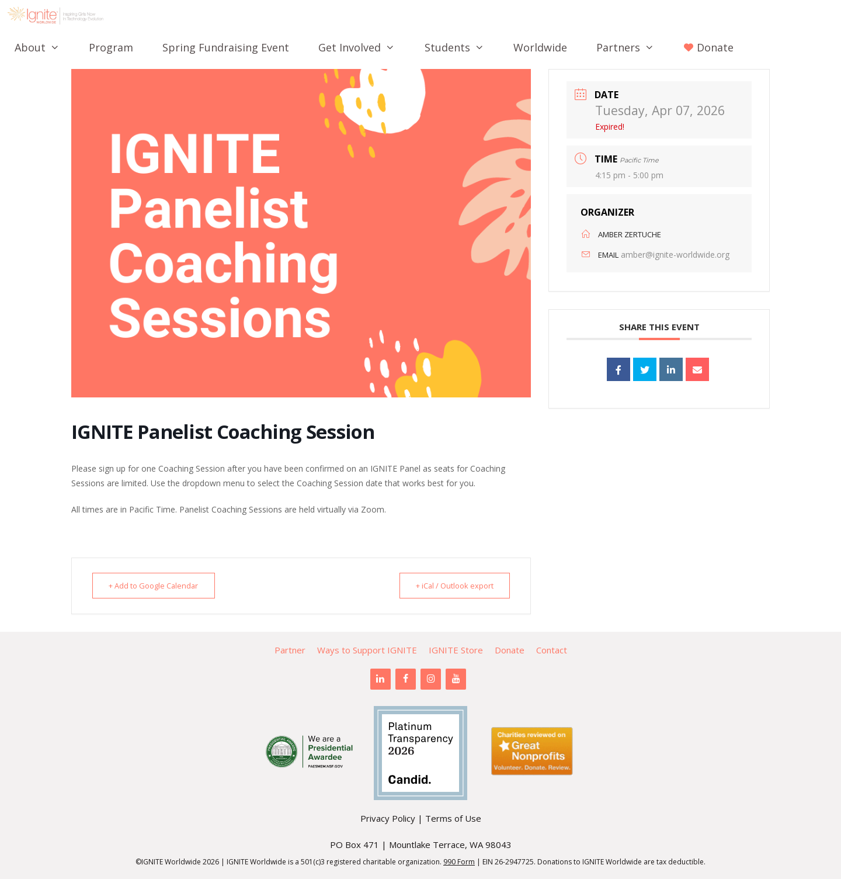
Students (462, 47)
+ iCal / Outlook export (450, 585)
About (44, 47)
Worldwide (540, 47)
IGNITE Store (456, 650)
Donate (509, 650)
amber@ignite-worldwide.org (675, 254)
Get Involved (363, 47)
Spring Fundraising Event (225, 47)
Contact (551, 650)
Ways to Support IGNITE (367, 650)
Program (111, 47)
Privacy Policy (387, 818)
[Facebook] (405, 679)
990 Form (459, 862)
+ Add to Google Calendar (158, 585)
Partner (289, 650)
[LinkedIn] (380, 679)
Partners (632, 47)
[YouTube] (456, 679)
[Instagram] (430, 679)
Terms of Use (453, 818)
